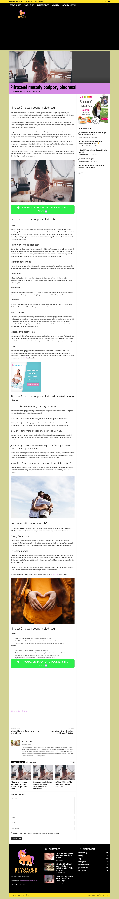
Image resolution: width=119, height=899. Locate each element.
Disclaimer (28, 1)
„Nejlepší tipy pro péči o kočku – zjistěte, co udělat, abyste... (64, 880)
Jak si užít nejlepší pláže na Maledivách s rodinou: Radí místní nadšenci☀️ (91, 142)
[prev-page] (71, 764)
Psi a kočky (82, 872)
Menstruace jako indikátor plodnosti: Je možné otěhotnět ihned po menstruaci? (42, 787)
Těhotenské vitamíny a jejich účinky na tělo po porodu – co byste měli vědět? (19, 787)
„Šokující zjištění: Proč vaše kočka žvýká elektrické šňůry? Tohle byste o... (64, 869)
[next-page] (74, 764)
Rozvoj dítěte (15, 5)
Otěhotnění (55, 575)
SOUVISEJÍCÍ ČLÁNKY (17, 764)
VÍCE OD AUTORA (31, 764)
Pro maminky (29, 5)
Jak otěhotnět (43, 5)
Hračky (80, 857)
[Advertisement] (59, 35)
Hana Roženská (17, 91)
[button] (107, 5)
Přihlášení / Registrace (16, 1)
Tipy (79, 860)
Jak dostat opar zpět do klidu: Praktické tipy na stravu (64, 857)
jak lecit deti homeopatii (86, 159)
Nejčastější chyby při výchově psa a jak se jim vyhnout (93, 151)
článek (25, 359)
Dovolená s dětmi (69, 5)
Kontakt (41, 1)
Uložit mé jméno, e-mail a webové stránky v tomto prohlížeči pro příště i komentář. (36, 835)
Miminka (55, 5)
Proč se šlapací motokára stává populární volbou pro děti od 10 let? (92, 166)
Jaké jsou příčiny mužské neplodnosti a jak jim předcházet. (63, 786)
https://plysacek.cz (26, 746)
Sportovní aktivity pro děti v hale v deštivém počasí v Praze (62, 734)
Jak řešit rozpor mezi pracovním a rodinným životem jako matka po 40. (92, 134)
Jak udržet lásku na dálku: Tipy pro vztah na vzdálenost (25, 734)
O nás (35, 1)
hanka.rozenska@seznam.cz (28, 882)
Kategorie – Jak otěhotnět (19, 713)
